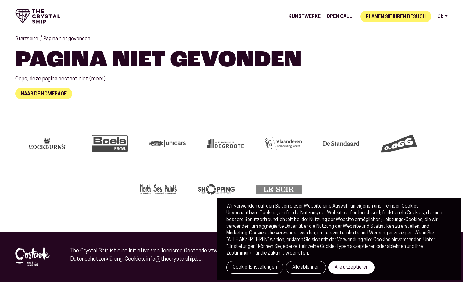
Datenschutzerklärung (96, 259)
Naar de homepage (44, 94)
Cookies (134, 259)
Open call (339, 16)
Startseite (26, 38)
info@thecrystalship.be (174, 259)
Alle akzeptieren (351, 267)
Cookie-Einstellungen (255, 267)
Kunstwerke (305, 16)
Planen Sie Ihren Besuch (396, 17)
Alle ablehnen (306, 267)
